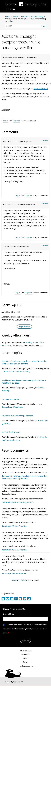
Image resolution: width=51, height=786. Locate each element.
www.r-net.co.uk (41, 88)
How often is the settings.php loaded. (18, 415)
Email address (8, 614)
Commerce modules (10, 399)
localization (25, 654)
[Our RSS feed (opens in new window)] (29, 599)
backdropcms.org (26, 666)
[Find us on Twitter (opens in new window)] (20, 599)
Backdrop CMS (18, 682)
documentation (25, 650)
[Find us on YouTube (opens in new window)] (7, 599)
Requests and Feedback (12, 407)
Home (7, 16)
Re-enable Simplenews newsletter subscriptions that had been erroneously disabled (24, 362)
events (25, 658)
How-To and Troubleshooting (32, 16)
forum (25, 662)
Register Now (24, 326)
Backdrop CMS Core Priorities (14, 526)
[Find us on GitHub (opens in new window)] (3, 599)
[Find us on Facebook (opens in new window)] (24, 599)
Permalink (45, 140)
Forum (15, 16)
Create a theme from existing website (18, 502)
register (17, 121)
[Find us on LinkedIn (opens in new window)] (12, 599)
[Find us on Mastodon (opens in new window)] (16, 599)
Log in (5, 121)
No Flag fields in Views (11, 432)
